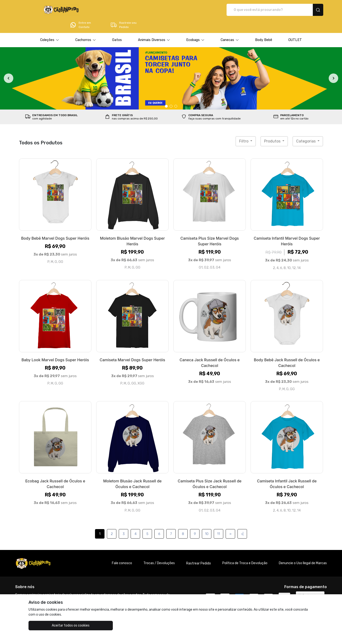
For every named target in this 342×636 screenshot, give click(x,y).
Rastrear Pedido (198, 550)
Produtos (272, 128)
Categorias (306, 128)
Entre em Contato (262, 10)
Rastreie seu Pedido (305, 10)
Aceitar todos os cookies (52, 625)
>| (242, 521)
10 (207, 521)
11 (218, 521)
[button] (49, 26)
